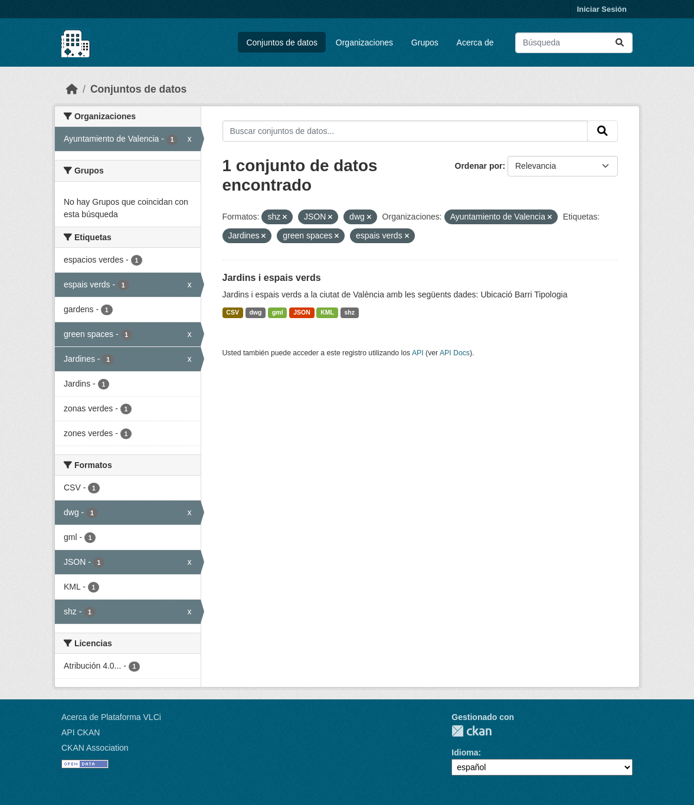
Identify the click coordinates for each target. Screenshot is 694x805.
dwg (255, 312)
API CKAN (80, 732)
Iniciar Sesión (602, 9)
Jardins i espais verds (271, 278)
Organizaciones (364, 42)
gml (277, 312)
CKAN (471, 731)
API (418, 353)
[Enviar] (619, 42)
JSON (301, 312)
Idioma (464, 752)
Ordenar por (479, 166)
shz (350, 312)
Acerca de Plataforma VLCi (111, 717)
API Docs (455, 353)
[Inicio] (72, 89)
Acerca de (475, 42)
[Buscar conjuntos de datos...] (574, 42)
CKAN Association (95, 747)
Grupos (424, 42)
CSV (232, 312)
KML (327, 312)
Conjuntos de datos (281, 42)
